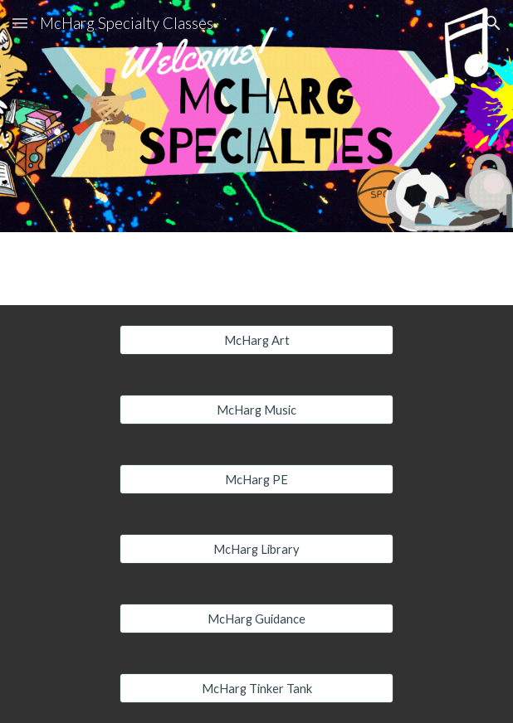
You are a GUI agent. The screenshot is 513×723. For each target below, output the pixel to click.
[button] (20, 23)
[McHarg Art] (256, 340)
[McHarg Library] (256, 549)
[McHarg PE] (256, 479)
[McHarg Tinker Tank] (256, 688)
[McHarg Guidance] (256, 618)
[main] (256, 116)
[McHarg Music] (256, 410)
